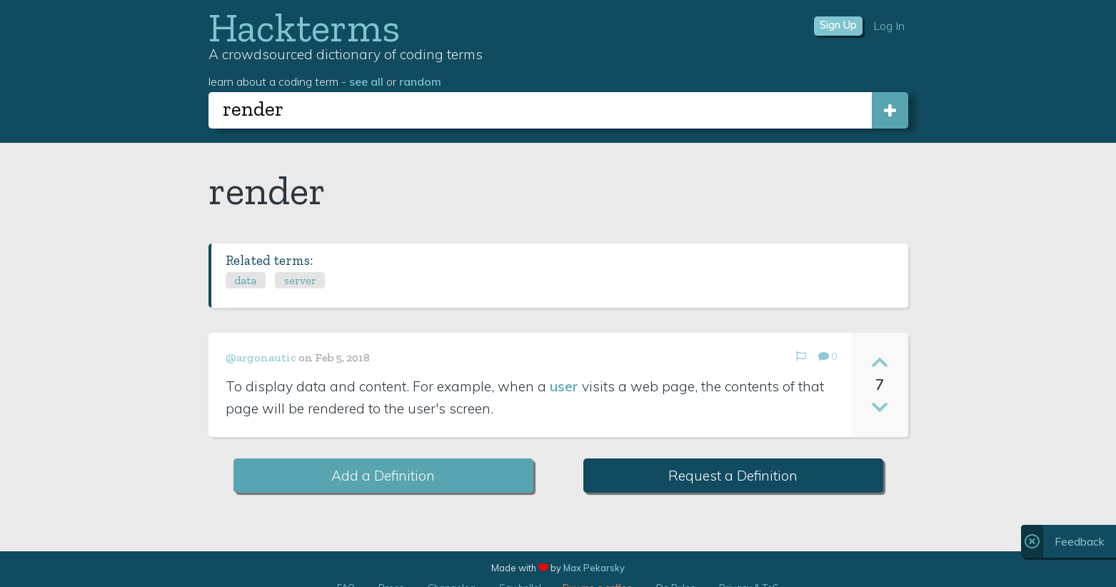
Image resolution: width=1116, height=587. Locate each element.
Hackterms (304, 27)
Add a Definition (383, 475)
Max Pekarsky (594, 567)
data (245, 280)
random (420, 81)
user (564, 386)
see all (366, 81)
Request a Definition (733, 475)
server (300, 280)
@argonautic (261, 357)
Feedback (1080, 541)
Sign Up (838, 25)
